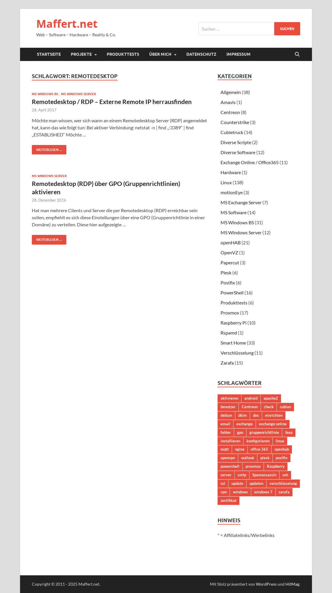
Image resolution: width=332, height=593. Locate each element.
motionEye (232, 192)
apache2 (271, 398)
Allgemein (231, 92)
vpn (224, 492)
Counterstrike (235, 122)
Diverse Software (238, 152)
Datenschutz (201, 54)
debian (226, 415)
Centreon (230, 112)
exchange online (273, 423)
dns (256, 415)
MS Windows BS (45, 94)
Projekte (81, 54)
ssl (223, 483)
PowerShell (232, 292)
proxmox (253, 466)
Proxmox (230, 312)
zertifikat (228, 500)
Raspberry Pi (233, 322)
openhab (282, 449)
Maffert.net (67, 24)
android (250, 398)
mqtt (225, 449)
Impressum (238, 54)
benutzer (228, 406)
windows (240, 492)
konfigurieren (257, 441)
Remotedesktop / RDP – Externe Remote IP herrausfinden (112, 101)
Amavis (228, 102)
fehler (226, 432)
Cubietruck (232, 132)
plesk (264, 457)
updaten (256, 483)
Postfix (228, 282)
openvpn (228, 457)
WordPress (266, 584)
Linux (226, 182)
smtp (242, 474)
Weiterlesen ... (47, 148)
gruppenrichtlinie (264, 432)
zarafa (284, 492)
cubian (285, 406)
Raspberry (276, 466)
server (226, 474)
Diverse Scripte (236, 142)
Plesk (226, 272)
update (237, 483)
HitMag (292, 584)
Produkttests (123, 54)
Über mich (160, 54)
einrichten (273, 415)
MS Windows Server (78, 94)
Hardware (231, 172)
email (225, 423)
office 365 (259, 449)
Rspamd (229, 332)
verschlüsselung (283, 483)
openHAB (231, 242)
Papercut (230, 262)
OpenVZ (229, 252)
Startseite (49, 54)
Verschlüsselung (237, 352)
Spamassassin (264, 474)
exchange (244, 423)
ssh (285, 474)
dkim (242, 415)
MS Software (233, 212)
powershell (230, 466)
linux (280, 441)
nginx (239, 449)
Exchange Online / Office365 (250, 162)
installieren (230, 441)
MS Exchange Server (241, 202)
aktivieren (229, 398)
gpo (240, 432)
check (269, 406)
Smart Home (233, 342)
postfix (281, 457)
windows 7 (263, 492)
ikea (288, 432)
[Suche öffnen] (297, 54)
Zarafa (227, 362)
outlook (247, 457)
